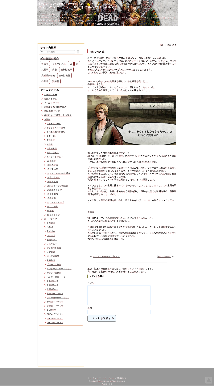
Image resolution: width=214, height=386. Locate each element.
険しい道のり (164, 256)
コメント (91, 283)
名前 (89, 311)
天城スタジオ (107, 384)
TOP (161, 45)
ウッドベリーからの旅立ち (106, 256)
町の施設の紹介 (49, 58)
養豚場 (90, 212)
